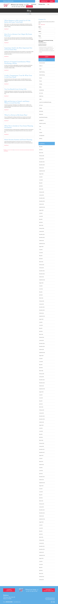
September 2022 (42, 279)
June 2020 (41, 361)
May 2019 (40, 400)
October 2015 (41, 479)
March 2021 (41, 334)
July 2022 (40, 285)
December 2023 (41, 234)
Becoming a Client (42, 5)
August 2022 (41, 282)
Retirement (41, 114)
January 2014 (41, 543)
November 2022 (42, 273)
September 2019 (42, 388)
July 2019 (40, 394)
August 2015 (41, 485)
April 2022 (41, 294)
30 (32, 149)
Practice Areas (35, 5)
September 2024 (42, 207)
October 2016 (41, 464)
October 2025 (41, 167)
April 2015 (41, 497)
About (31, 5)
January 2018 (41, 446)
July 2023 (40, 249)
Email (40, 31)
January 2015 (41, 506)
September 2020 (42, 352)
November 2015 (42, 476)
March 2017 (41, 461)
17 (19, 149)
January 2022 (41, 304)
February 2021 (41, 337)
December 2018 (41, 416)
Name (40, 26)
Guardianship (41, 90)
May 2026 (40, 146)
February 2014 (41, 540)
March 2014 (41, 537)
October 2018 (41, 422)
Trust (40, 129)
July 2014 (40, 525)
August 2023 (41, 246)
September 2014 (42, 519)
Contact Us (44, 1)
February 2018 (41, 443)
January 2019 (41, 413)
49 (5, 151)
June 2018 (41, 431)
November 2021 (42, 310)
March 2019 (41, 406)
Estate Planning (42, 71)
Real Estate (41, 111)
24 (26, 149)
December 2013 (41, 546)
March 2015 (41, 500)
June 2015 (41, 491)
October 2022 (41, 276)
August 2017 (41, 455)
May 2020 (40, 364)
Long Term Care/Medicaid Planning (45, 102)
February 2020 (41, 373)
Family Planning (42, 74)
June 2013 (41, 564)
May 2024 (40, 219)
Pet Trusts (41, 105)
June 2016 (41, 470)
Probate (40, 108)
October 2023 (41, 240)
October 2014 (41, 515)
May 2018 (40, 434)
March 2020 (41, 370)
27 (29, 149)
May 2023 (40, 255)
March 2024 (41, 225)
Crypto (40, 68)
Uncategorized (41, 135)
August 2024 (41, 210)
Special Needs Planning (43, 117)
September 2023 (42, 243)
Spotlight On (41, 120)
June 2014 (41, 528)
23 (25, 149)
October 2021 (41, 313)
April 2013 (41, 570)
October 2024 (41, 204)
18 (20, 149)
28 (30, 149)
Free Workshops (51, 5)
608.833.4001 (10, 1)
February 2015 (41, 503)
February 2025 (41, 192)
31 (33, 149)
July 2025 (40, 176)
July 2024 (40, 213)
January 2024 (41, 231)
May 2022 (40, 291)
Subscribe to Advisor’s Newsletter (48, 590)
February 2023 (41, 264)
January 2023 (41, 267)
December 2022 (41, 270)
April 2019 (41, 403)
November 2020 (42, 346)
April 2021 (41, 331)
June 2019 (41, 397)
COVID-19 (40, 65)
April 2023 (41, 258)
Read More (6, 29)
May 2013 (40, 567)
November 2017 (42, 452)
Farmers (40, 77)
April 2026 (41, 149)
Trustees (40, 132)
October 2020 (41, 349)
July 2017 (40, 458)
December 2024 (41, 198)
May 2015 (40, 494)
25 (27, 149)
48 (4, 151)
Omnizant (53, 599)
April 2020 (41, 367)
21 (23, 149)
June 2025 (41, 179)
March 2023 (41, 261)
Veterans (40, 138)
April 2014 (41, 534)
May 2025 (40, 182)
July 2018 (40, 428)
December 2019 (41, 379)
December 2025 (41, 161)
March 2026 (41, 152)
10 (12, 149)
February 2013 (41, 576)
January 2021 (41, 340)
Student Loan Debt (42, 123)
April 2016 (41, 473)
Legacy (40, 99)
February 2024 (41, 228)
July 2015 (40, 488)
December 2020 (41, 343)
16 (18, 149)
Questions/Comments (43, 44)
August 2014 (41, 522)
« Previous (5, 149)
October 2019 (41, 385)
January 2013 (41, 579)
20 (22, 149)
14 (16, 149)
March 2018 (41, 440)
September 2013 (42, 555)
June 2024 (41, 216)
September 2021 (42, 316)
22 (24, 149)
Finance (40, 81)
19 (21, 149)
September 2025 (42, 170)
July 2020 (40, 358)
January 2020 (41, 376)
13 (15, 149)
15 (17, 149)
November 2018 (42, 419)
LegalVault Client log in (9, 590)
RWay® (51, 1)
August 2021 (41, 319)
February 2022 (41, 301)
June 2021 (41, 325)
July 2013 (40, 561)
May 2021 (40, 328)
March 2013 (41, 573)
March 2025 (41, 189)
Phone (40, 35)
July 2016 (40, 467)
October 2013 (41, 552)
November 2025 (42, 164)
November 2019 (42, 382)
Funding (40, 84)
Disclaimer (53, 598)
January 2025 (41, 195)
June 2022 (41, 288)
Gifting (40, 87)
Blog (47, 5)
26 (28, 149)
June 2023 (41, 252)
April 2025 (41, 185)
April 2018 (41, 437)
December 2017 (41, 449)
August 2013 (41, 558)
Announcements (42, 62)
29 (31, 149)
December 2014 (41, 509)
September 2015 (42, 482)
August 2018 (41, 425)
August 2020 (41, 355)
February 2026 (41, 155)
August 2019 (41, 391)
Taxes (40, 126)
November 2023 (42, 237)
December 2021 (41, 307)
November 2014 (42, 512)
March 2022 (41, 298)
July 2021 (40, 322)
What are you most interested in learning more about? (46, 41)
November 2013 (42, 549)
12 (14, 149)
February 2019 (41, 410)
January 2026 (41, 158)
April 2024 (41, 222)
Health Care (41, 96)
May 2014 (40, 531)
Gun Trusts (41, 93)
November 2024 (42, 201)
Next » (7, 151)
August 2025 (41, 173)
